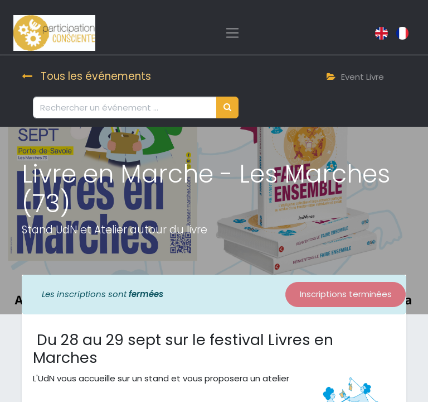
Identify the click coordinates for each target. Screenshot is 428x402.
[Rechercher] (227, 107)
